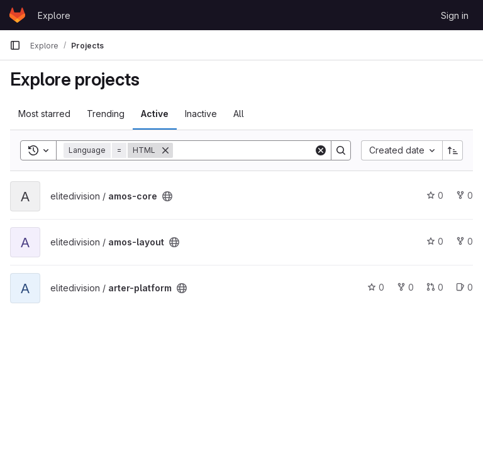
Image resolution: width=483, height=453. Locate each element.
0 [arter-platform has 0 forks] (405, 287)
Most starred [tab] (44, 113)
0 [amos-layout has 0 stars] (434, 241)
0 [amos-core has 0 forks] (464, 195)
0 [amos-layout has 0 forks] (464, 241)
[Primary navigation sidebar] (15, 45)
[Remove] (165, 150)
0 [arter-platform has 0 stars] (375, 287)
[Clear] (320, 150)
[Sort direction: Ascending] (453, 150)
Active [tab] (155, 113)
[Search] (250, 150)
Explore (54, 15)
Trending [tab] (106, 113)
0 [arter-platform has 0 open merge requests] (434, 287)
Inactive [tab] (201, 113)
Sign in (455, 15)
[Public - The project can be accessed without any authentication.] (167, 196)
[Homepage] (17, 15)
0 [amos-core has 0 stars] (434, 195)
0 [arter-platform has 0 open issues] (464, 287)
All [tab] (238, 113)
